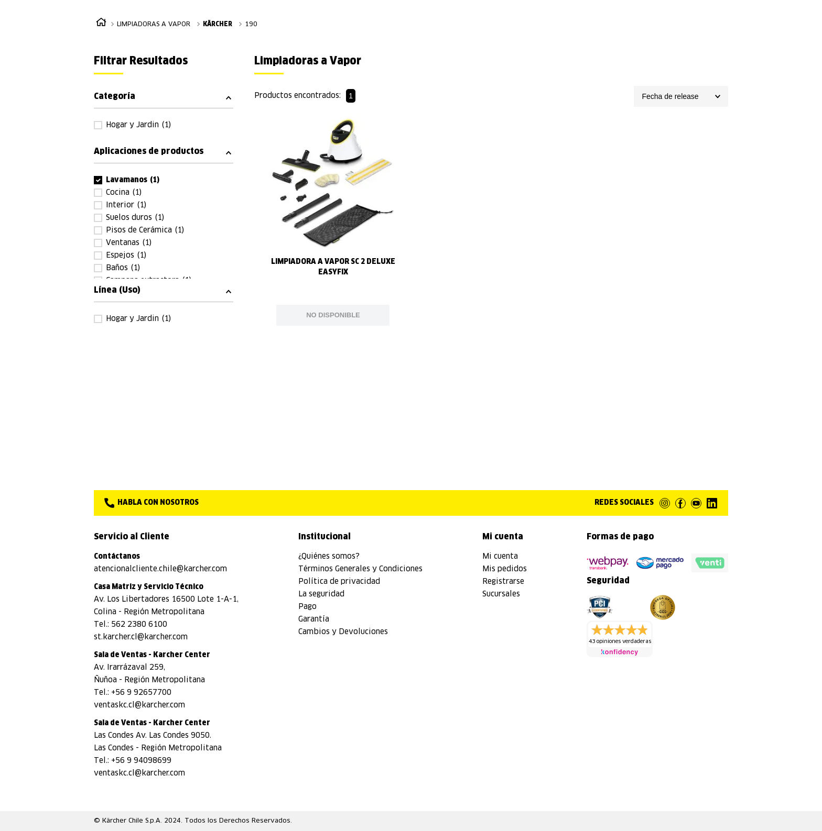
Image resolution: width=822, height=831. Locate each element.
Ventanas (129, 243)
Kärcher (217, 24)
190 (251, 24)
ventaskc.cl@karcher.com (139, 705)
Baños (123, 268)
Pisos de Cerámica (145, 230)
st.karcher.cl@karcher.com (141, 637)
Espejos (126, 255)
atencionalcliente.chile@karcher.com (160, 569)
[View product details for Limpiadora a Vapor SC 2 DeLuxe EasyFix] (333, 219)
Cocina (124, 192)
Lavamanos (133, 180)
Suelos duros (135, 218)
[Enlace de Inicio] (101, 24)
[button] (163, 96)
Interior (126, 205)
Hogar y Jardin (138, 125)
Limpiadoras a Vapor (153, 24)
